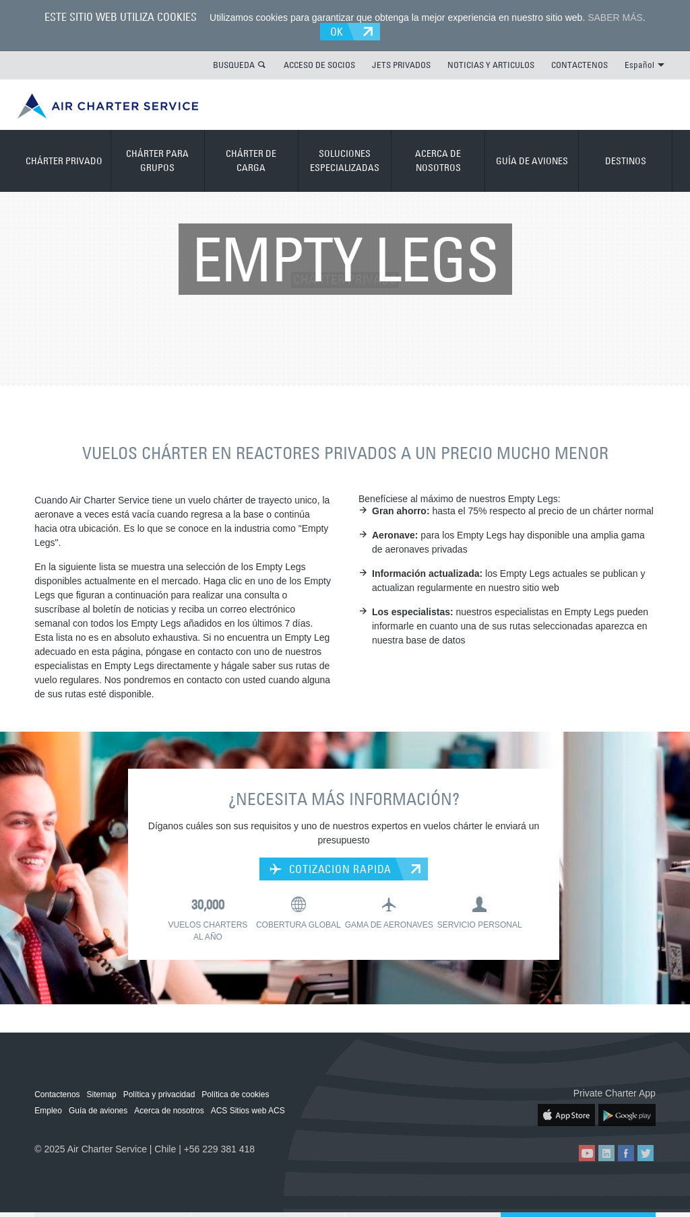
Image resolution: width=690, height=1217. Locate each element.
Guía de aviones (98, 1110)
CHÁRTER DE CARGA (251, 160)
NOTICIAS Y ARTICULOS (490, 64)
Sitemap (102, 1094)
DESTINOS (625, 161)
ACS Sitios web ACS (248, 1110)
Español (644, 64)
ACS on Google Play (627, 1115)
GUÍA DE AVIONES (532, 161)
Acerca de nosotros (168, 1110)
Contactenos (57, 1094)
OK (337, 31)
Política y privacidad (159, 1094)
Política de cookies (235, 1094)
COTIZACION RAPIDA (330, 869)
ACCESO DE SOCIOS (319, 64)
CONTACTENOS (579, 64)
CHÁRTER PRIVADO (64, 161)
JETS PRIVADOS (401, 64)
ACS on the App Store (566, 1115)
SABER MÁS (615, 17)
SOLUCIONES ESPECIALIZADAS (344, 160)
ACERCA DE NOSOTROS (438, 160)
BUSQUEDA (234, 64)
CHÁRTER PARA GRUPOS (157, 160)
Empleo (48, 1110)
